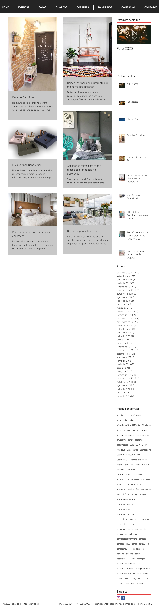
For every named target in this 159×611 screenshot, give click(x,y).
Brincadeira (145, 450)
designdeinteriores (133, 563)
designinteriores (143, 568)
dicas (145, 573)
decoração (121, 559)
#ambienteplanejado (126, 430)
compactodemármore (127, 539)
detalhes (137, 573)
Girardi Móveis (123, 474)
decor (137, 554)
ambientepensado (125, 509)
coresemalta (123, 549)
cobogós (133, 534)
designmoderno (124, 573)
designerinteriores (125, 568)
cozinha (120, 554)
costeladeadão (137, 549)
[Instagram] (118, 598)
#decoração (142, 430)
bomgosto (121, 524)
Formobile (133, 469)
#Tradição (146, 425)
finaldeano (140, 583)
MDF (148, 479)
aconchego (133, 494)
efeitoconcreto (123, 578)
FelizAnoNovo (142, 464)
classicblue (122, 534)
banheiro (145, 519)
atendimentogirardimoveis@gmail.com (115, 604)
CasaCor (121, 455)
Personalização (143, 489)
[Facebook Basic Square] (123, 598)
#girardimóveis (142, 435)
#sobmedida (122, 445)
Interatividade (123, 479)
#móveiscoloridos (136, 440)
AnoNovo (121, 450)
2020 (144, 445)
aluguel (143, 494)
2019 (138, 445)
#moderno (121, 440)
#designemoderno (125, 435)
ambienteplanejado (125, 514)
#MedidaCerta (123, 415)
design (120, 563)
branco (131, 524)
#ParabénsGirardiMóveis (128, 425)
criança (129, 554)
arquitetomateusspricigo (128, 519)
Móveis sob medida (125, 489)
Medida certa (123, 484)
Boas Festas (132, 450)
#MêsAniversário (139, 415)
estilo (145, 578)
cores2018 (144, 544)
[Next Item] (146, 34)
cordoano (143, 539)
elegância (136, 578)
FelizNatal (121, 469)
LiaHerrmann (137, 479)
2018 (132, 445)
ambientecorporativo (126, 499)
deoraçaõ (141, 559)
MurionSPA (136, 484)
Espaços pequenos (125, 464)
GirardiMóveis (138, 474)
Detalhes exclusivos (138, 460)
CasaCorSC (122, 460)
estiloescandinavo (125, 583)
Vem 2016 (121, 494)
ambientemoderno (125, 504)
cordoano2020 (123, 544)
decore (131, 559)
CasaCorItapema (134, 455)
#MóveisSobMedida (125, 420)
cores (134, 544)
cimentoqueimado (125, 529)
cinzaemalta (140, 529)
